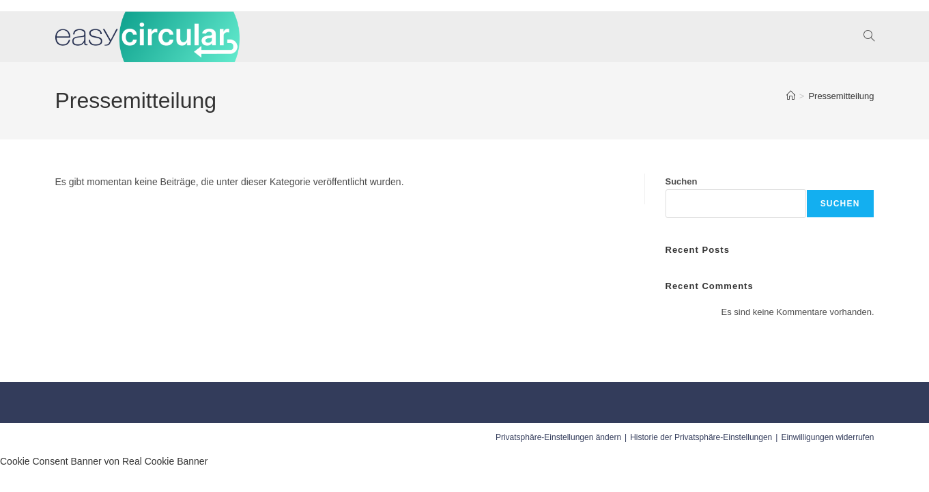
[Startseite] (790, 96)
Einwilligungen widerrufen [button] (827, 437)
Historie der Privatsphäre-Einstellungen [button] (701, 437)
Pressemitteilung (841, 96)
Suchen (682, 181)
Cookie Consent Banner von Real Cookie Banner (104, 461)
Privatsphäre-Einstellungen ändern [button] (558, 437)
